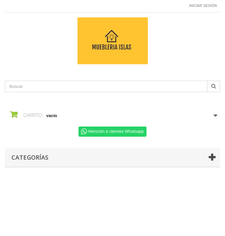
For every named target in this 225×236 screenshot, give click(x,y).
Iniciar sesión (203, 6)
